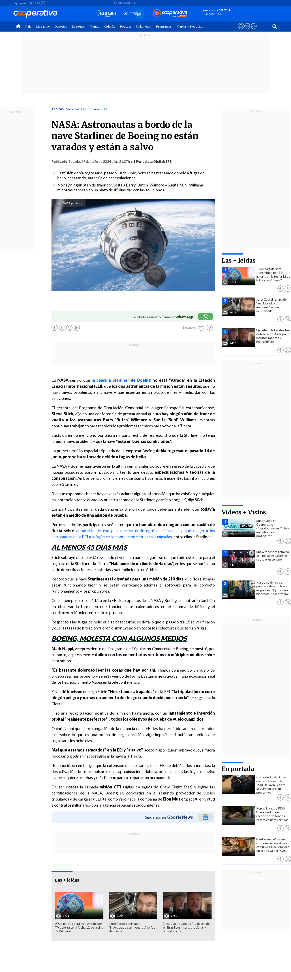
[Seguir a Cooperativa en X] (37, 3)
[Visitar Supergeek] (254, 30)
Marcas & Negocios (190, 26)
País (28, 26)
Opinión (109, 26)
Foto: (58, 203)
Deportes (61, 26)
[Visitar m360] (247, 30)
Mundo (94, 26)
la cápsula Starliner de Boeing (121, 380)
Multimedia (143, 26)
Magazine (43, 26)
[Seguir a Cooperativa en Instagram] (43, 3)
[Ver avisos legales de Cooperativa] (241, 30)
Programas (164, 26)
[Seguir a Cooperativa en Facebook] (32, 3)
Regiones (78, 26)
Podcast (125, 26)
